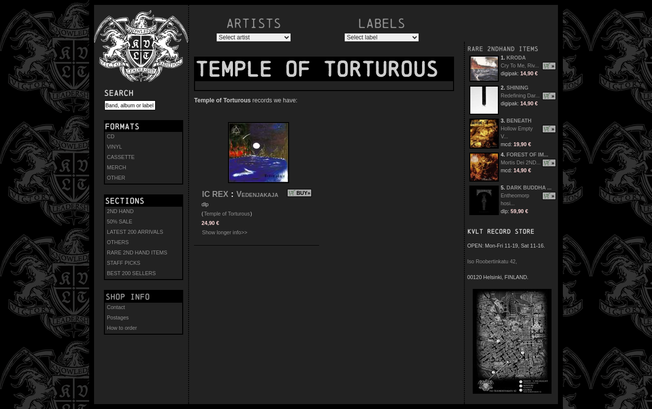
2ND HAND (120, 211)
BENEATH (519, 121)
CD (110, 136)
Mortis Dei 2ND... (521, 162)
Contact (116, 307)
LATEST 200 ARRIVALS (135, 232)
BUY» (303, 193)
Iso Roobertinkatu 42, (492, 261)
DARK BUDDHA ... (529, 187)
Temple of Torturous (227, 214)
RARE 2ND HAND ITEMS (137, 252)
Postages (118, 317)
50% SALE (119, 221)
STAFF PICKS (123, 263)
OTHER (116, 178)
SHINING (517, 88)
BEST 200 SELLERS (131, 273)
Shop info (127, 296)
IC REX (215, 194)
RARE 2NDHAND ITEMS (502, 49)
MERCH (116, 167)
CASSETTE (120, 157)
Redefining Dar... (520, 95)
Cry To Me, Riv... (520, 65)
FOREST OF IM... (528, 154)
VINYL (114, 147)
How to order (122, 328)
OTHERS (118, 242)
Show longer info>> (224, 232)
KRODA (516, 58)
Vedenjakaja (257, 194)
